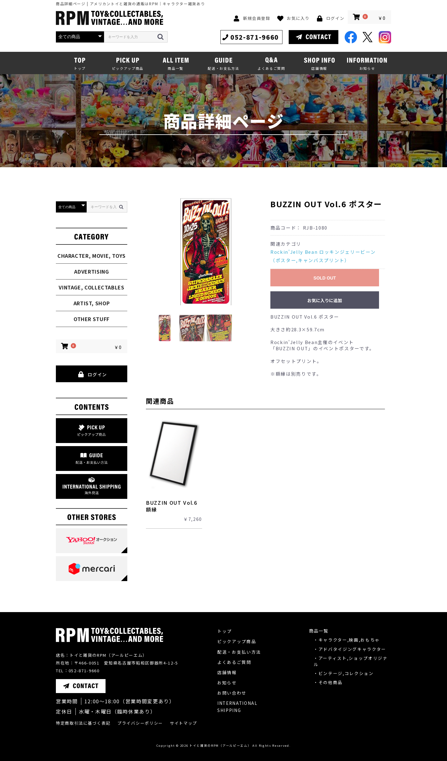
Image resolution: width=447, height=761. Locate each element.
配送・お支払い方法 (239, 652)
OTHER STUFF (92, 319)
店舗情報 (227, 672)
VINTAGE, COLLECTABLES (91, 287)
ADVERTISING (91, 271)
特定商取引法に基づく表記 (83, 723)
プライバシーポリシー (140, 723)
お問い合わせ (231, 693)
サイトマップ (183, 723)
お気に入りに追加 (324, 300)
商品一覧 (318, 631)
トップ (224, 631)
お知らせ (227, 682)
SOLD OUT (325, 277)
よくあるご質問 (234, 662)
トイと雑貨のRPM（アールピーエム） (220, 745)
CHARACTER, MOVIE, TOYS (91, 255)
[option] (205, 251)
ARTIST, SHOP (92, 303)
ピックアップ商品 (236, 641)
